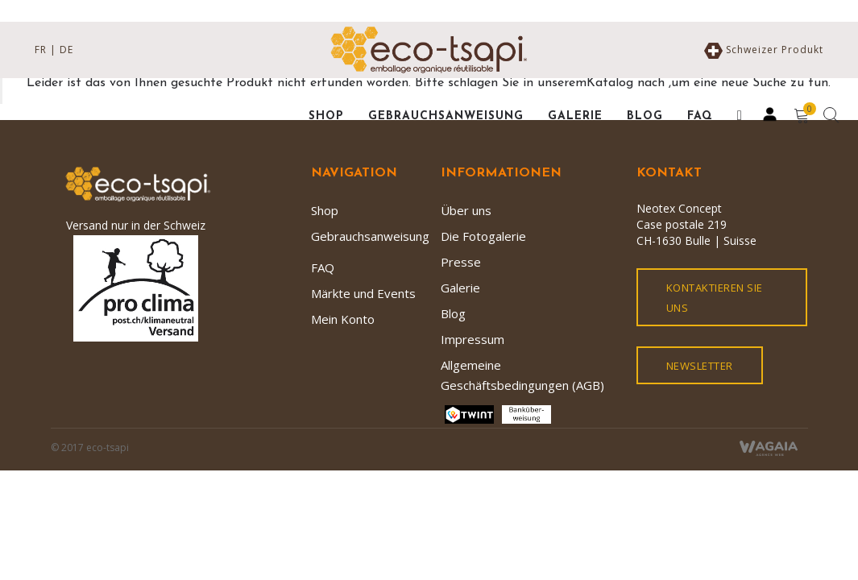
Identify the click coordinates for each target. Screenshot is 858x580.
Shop (324, 210)
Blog (453, 313)
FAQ (322, 267)
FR (41, 49)
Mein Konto (343, 319)
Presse (461, 262)
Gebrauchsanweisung (370, 236)
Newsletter (699, 365)
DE (66, 49)
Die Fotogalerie (483, 236)
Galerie (460, 288)
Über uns (466, 210)
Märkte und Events (363, 293)
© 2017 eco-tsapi (90, 447)
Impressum (472, 339)
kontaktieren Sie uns (714, 297)
